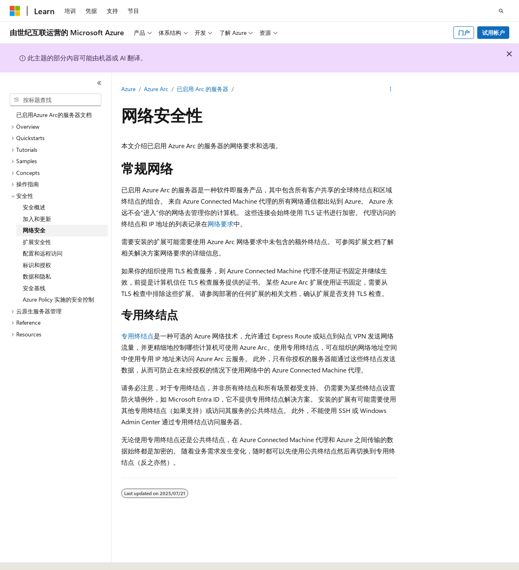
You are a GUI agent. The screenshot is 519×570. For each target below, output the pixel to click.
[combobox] (55, 100)
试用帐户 (493, 32)
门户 (464, 32)
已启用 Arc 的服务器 (202, 89)
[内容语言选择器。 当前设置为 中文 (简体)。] (32, 556)
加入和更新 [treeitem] (37, 219)
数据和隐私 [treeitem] (37, 276)
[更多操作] (391, 89)
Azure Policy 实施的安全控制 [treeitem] (58, 299)
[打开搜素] (501, 11)
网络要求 (221, 223)
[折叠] (99, 83)
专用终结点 (137, 336)
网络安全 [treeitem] (34, 230)
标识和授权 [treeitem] (37, 265)
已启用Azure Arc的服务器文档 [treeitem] (54, 115)
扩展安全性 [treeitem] (37, 242)
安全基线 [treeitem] (34, 288)
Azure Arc (156, 89)
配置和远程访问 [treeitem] (42, 253)
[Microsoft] (15, 11)
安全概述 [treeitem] (34, 207)
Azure (128, 89)
